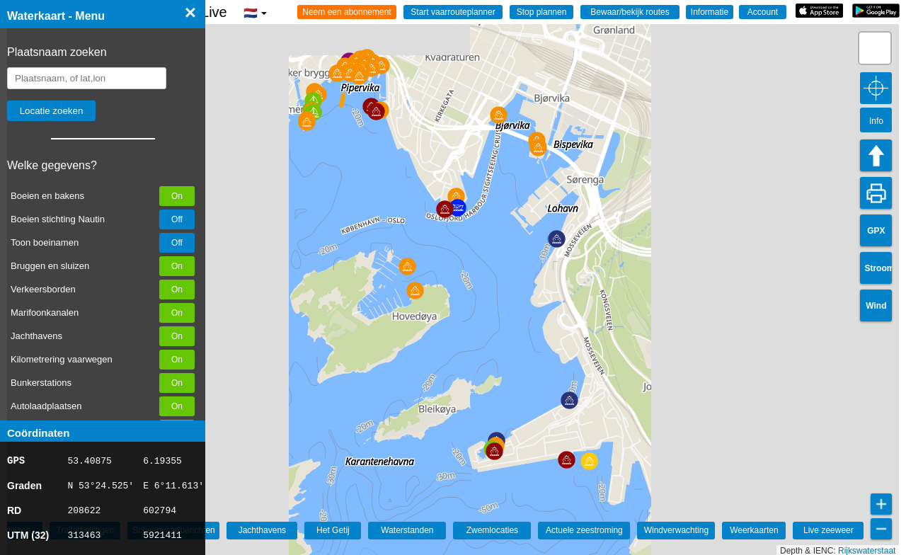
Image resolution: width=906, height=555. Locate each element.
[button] (415, 290)
